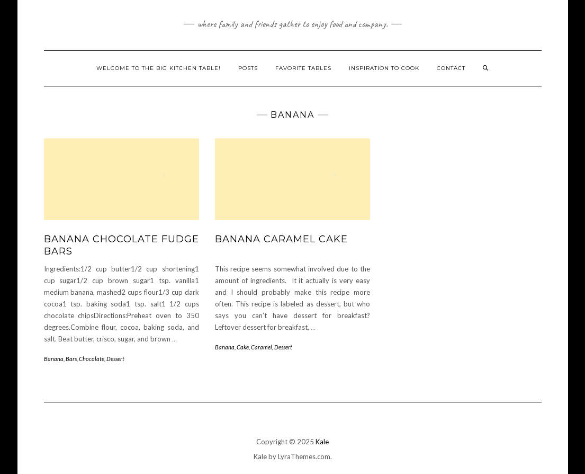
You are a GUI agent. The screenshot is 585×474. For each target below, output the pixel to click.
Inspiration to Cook (384, 68)
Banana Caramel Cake (281, 239)
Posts (248, 68)
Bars (71, 358)
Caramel (261, 347)
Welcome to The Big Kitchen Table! (158, 68)
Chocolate (91, 358)
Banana (54, 358)
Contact (451, 68)
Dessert (115, 358)
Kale (322, 441)
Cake (243, 347)
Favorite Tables (303, 68)
